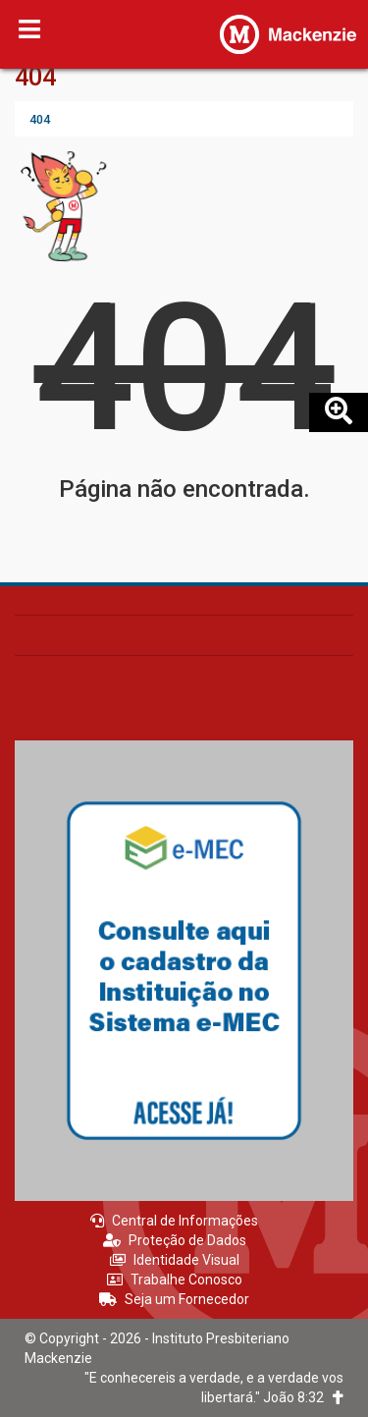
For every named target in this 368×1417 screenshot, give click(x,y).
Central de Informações (174, 1220)
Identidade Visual (174, 1260)
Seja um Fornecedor (174, 1299)
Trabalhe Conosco (174, 1279)
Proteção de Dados (174, 1240)
